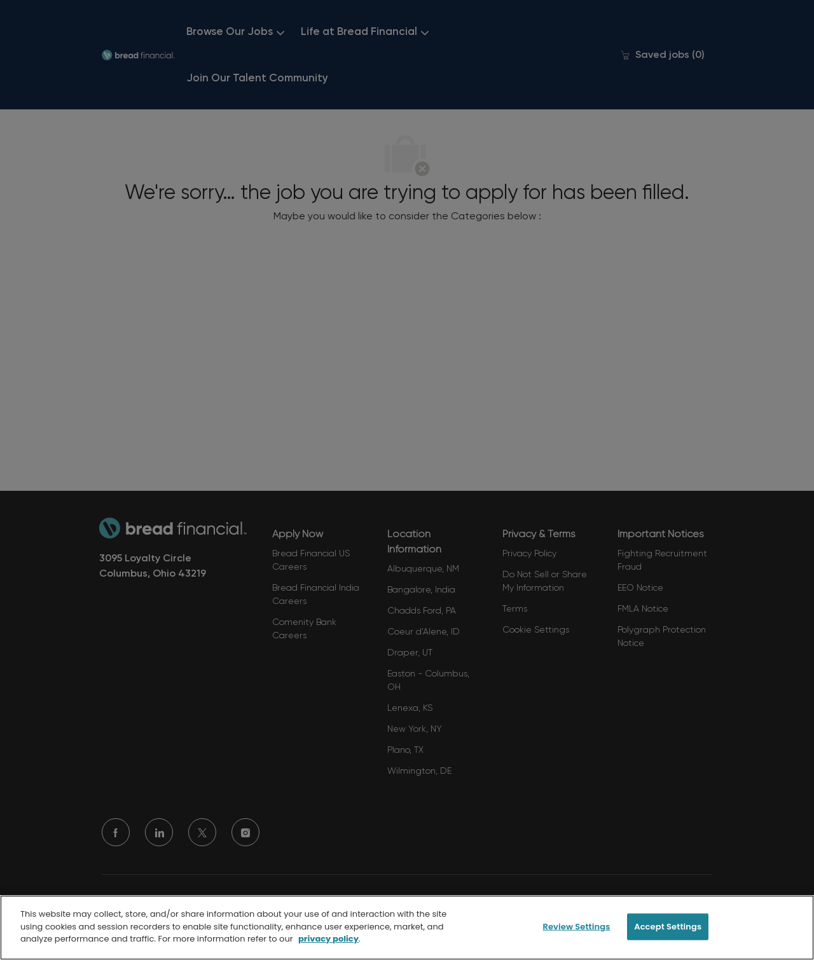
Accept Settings (667, 927)
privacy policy (328, 939)
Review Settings (576, 927)
